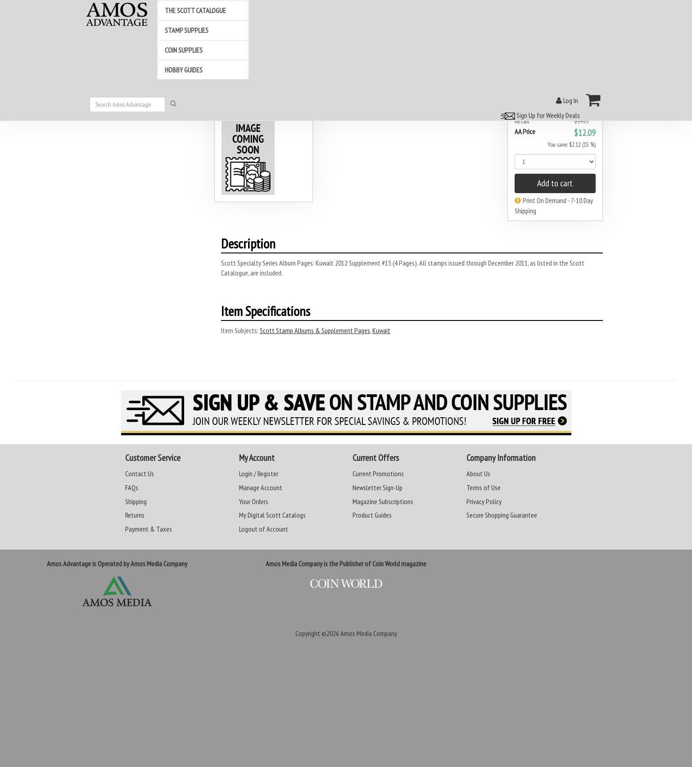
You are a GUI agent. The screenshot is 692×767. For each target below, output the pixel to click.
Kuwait (381, 330)
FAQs (131, 487)
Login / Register (258, 473)
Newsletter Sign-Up (378, 487)
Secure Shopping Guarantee (501, 514)
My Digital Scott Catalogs (272, 514)
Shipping (136, 501)
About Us (478, 473)
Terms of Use (483, 487)
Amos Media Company (368, 633)
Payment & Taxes (148, 528)
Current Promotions (378, 473)
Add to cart (555, 183)
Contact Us (139, 473)
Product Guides (372, 514)
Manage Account (260, 487)
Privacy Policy (484, 501)
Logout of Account (263, 528)
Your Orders (253, 501)
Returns (135, 514)
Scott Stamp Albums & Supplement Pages (315, 330)
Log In (567, 100)
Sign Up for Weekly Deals (539, 115)
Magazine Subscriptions (383, 501)
